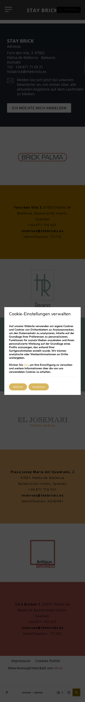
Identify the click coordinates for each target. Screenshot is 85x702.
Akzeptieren (38, 386)
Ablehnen (18, 386)
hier (26, 365)
